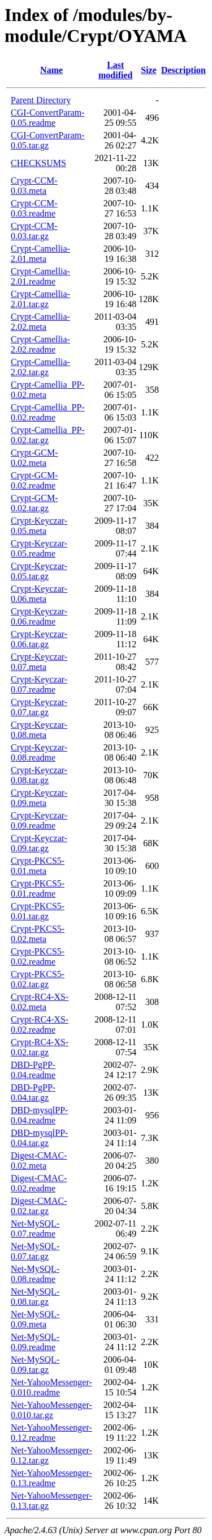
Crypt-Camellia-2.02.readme (40, 344)
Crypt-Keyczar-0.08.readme (39, 752)
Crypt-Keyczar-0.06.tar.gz (39, 639)
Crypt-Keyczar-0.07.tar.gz (39, 707)
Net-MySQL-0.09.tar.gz (35, 1364)
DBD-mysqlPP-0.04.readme (39, 1115)
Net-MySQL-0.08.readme (35, 1274)
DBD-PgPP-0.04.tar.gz (33, 1092)
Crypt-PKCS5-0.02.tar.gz (37, 979)
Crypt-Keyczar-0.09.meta (39, 798)
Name (51, 70)
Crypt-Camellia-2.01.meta (40, 254)
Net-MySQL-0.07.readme (35, 1228)
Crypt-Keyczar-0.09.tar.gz (39, 843)
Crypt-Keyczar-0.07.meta (39, 662)
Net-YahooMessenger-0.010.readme (51, 1387)
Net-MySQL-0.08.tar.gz (35, 1296)
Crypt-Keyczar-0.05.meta (39, 526)
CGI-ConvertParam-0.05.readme (48, 118)
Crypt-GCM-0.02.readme (34, 480)
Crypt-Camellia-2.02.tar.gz (40, 367)
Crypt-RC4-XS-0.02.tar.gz (39, 1047)
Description (183, 70)
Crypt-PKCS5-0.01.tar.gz (37, 911)
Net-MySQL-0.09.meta (35, 1319)
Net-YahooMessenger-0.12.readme (51, 1433)
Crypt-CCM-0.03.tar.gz (34, 231)
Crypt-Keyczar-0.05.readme (39, 548)
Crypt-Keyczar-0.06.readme (39, 616)
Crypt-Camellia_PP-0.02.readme (48, 412)
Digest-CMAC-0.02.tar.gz (39, 1206)
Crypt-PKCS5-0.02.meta (37, 934)
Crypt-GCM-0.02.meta (34, 458)
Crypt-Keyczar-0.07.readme (39, 684)
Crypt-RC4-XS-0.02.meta (39, 1002)
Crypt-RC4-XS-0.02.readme (39, 1024)
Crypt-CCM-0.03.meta (34, 186)
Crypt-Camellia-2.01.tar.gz (40, 299)
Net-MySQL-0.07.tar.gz (35, 1251)
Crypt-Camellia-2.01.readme (40, 276)
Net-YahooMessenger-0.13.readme (51, 1478)
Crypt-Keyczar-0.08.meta (39, 730)
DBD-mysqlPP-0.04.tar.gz (39, 1138)
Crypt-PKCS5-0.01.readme (37, 888)
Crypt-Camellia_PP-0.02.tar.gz (48, 435)
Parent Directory (41, 100)
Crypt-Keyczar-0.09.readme (39, 820)
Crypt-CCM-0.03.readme (34, 208)
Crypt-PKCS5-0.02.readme (37, 956)
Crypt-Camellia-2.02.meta (40, 322)
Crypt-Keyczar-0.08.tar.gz (39, 775)
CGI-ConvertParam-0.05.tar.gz (48, 140)
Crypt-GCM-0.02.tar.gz (34, 503)
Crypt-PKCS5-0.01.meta (37, 866)
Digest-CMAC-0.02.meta (39, 1160)
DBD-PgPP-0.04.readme (33, 1070)
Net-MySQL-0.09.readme (35, 1342)
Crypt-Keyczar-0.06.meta (39, 594)
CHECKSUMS (38, 163)
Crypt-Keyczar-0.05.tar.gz (39, 571)
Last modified (115, 70)
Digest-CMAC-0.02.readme (39, 1183)
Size (149, 70)
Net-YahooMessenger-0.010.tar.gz (51, 1410)
